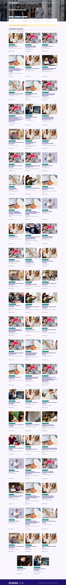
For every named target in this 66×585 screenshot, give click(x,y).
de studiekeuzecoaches (20, 31)
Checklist (42, 2)
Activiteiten (47, 2)
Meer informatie (11, 51)
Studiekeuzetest (37, 2)
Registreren (53, 2)
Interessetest (30, 2)
